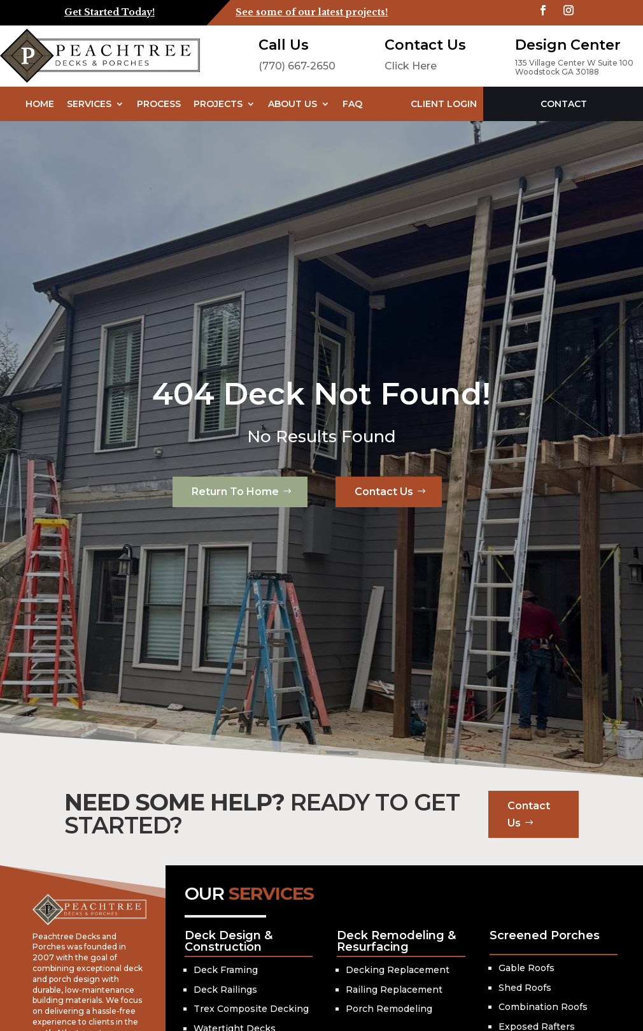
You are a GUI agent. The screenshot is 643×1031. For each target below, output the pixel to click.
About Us (292, 103)
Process (159, 103)
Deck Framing (226, 970)
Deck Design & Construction (228, 941)
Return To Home (235, 492)
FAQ (352, 103)
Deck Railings (225, 989)
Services (89, 103)
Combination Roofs (543, 1007)
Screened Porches (545, 935)
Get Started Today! (109, 12)
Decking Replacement (397, 970)
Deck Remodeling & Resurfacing (396, 941)
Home (39, 103)
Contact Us (384, 492)
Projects (218, 103)
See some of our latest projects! (312, 12)
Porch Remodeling (389, 1008)
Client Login (444, 103)
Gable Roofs (526, 968)
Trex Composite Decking (251, 1008)
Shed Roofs (524, 987)
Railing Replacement (394, 989)
